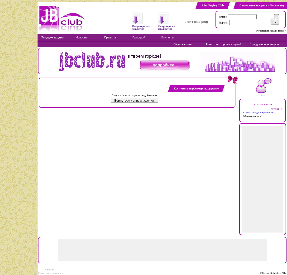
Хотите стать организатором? (223, 44)
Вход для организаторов (264, 44)
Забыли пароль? (277, 30)
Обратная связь (182, 44)
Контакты (167, 37)
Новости (81, 37)
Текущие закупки (52, 37)
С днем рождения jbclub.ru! (258, 112)
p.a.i (62, 273)
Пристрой (138, 37)
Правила (110, 37)
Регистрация (262, 30)
